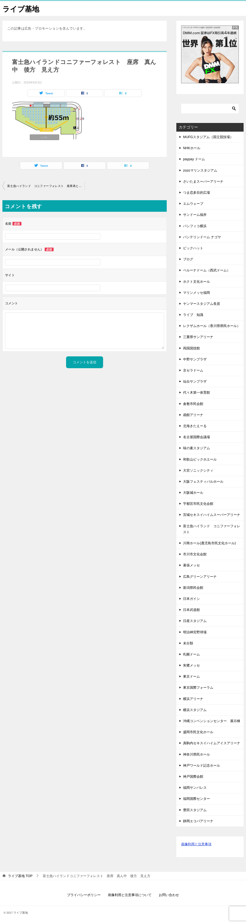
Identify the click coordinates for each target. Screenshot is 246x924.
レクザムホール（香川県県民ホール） (211, 325)
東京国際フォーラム (198, 687)
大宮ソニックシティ (198, 470)
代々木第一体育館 (196, 392)
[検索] (210, 108)
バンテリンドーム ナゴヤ (202, 237)
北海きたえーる (195, 426)
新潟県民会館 (193, 587)
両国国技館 (191, 348)
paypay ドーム (194, 159)
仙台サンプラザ (195, 381)
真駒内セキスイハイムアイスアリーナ (211, 743)
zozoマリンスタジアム (200, 170)
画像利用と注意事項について (130, 895)
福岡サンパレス (195, 787)
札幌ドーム (191, 654)
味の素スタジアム (196, 448)
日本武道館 (191, 609)
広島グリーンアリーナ (200, 576)
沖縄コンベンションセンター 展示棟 (211, 721)
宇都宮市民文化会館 (198, 503)
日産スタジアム (195, 620)
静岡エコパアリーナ (198, 821)
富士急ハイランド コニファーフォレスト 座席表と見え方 (46, 185)
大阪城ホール (193, 492)
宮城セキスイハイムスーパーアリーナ (211, 515)
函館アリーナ (193, 415)
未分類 (188, 643)
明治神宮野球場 (195, 632)
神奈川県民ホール (196, 754)
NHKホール (191, 148)
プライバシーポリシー (84, 895)
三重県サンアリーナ (198, 337)
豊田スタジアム (195, 810)
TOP (20, 876)
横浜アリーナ (193, 698)
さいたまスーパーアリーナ (203, 181)
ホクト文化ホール (196, 281)
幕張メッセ (191, 565)
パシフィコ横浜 (195, 226)
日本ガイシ (191, 598)
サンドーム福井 (196, 215)
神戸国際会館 (193, 776)
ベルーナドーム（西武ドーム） (206, 270)
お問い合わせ (169, 895)
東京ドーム (191, 676)
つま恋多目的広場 (196, 192)
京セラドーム (193, 370)
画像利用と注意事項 (196, 844)
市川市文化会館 (195, 554)
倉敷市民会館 (193, 403)
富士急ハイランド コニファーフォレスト (211, 529)
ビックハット (193, 248)
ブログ (188, 259)
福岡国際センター (196, 798)
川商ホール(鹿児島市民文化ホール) (209, 543)
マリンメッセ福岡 (196, 292)
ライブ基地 (20, 8)
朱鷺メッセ (191, 665)
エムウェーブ (195, 203)
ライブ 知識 (193, 314)
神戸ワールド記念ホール (201, 765)
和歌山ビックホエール (200, 459)
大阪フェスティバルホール (203, 481)
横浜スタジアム (196, 710)
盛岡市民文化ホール (198, 732)
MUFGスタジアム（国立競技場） (208, 137)
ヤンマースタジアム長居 (201, 303)
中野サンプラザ (195, 359)
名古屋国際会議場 (196, 437)
